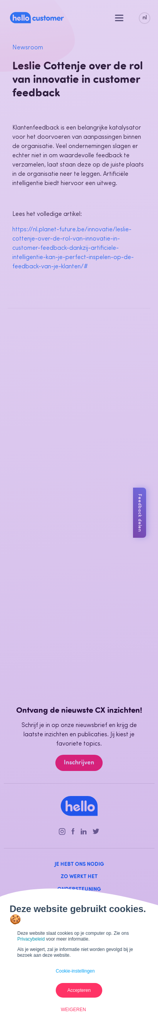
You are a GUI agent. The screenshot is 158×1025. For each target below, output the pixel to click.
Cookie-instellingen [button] (75, 971)
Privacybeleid (31, 939)
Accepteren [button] (79, 990)
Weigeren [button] (73, 1009)
